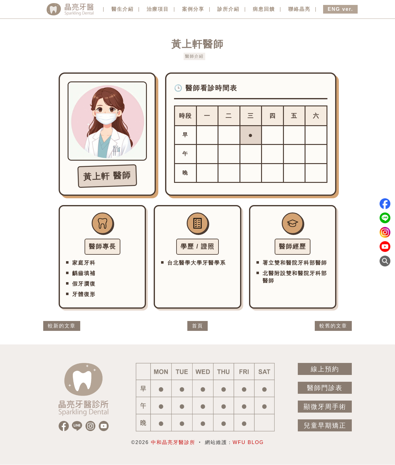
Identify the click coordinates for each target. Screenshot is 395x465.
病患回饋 (264, 9)
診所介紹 (228, 9)
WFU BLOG (248, 442)
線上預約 (325, 368)
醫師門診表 (325, 387)
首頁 (197, 325)
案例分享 (193, 9)
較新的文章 (62, 325)
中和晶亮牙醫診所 (173, 442)
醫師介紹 (194, 56)
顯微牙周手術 (325, 406)
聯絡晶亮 (299, 9)
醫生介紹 (122, 9)
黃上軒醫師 (197, 44)
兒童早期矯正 (325, 425)
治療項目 (158, 9)
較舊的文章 (333, 325)
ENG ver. (340, 9)
